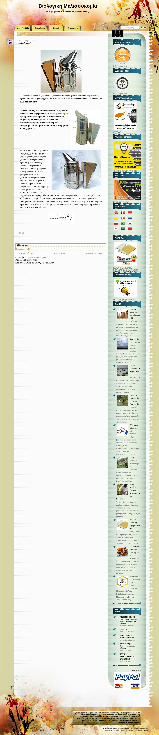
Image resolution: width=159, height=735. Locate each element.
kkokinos (123, 629)
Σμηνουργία (134, 339)
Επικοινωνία (73, 28)
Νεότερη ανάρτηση (26, 253)
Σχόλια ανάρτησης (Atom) (37, 257)
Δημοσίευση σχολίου (23, 249)
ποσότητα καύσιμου (59, 114)
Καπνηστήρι (26, 40)
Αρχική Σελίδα (23, 28)
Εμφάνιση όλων (136, 670)
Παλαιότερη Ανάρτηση (94, 253)
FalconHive (120, 730)
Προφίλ (56, 28)
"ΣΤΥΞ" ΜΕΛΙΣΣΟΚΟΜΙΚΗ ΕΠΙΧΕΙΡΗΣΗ (127, 656)
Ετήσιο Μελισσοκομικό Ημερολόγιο (135, 368)
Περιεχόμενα (40, 28)
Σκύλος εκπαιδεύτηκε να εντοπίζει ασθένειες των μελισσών (128, 621)
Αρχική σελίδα (60, 253)
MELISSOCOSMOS (127, 617)
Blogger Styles (142, 730)
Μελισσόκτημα (126, 644)
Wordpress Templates (139, 728)
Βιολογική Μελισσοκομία (68, 6)
